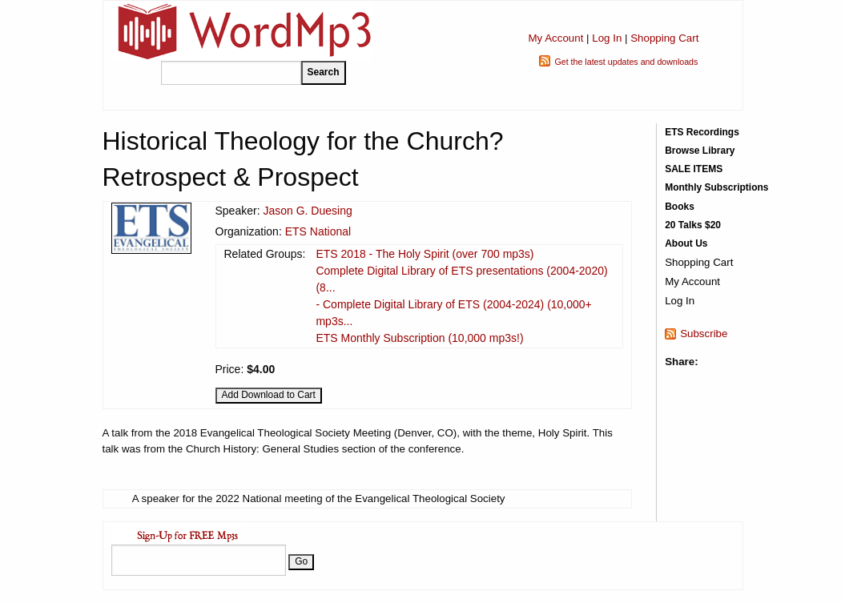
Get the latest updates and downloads (626, 61)
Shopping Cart (664, 38)
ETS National (318, 231)
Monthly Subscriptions (716, 187)
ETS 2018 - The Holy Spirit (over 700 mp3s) (424, 253)
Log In (607, 38)
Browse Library (699, 150)
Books (679, 206)
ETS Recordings (702, 132)
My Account (555, 38)
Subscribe (703, 334)
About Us (686, 243)
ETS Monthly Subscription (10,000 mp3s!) (419, 338)
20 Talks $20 (693, 225)
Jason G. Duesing (307, 210)
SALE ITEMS (693, 169)
